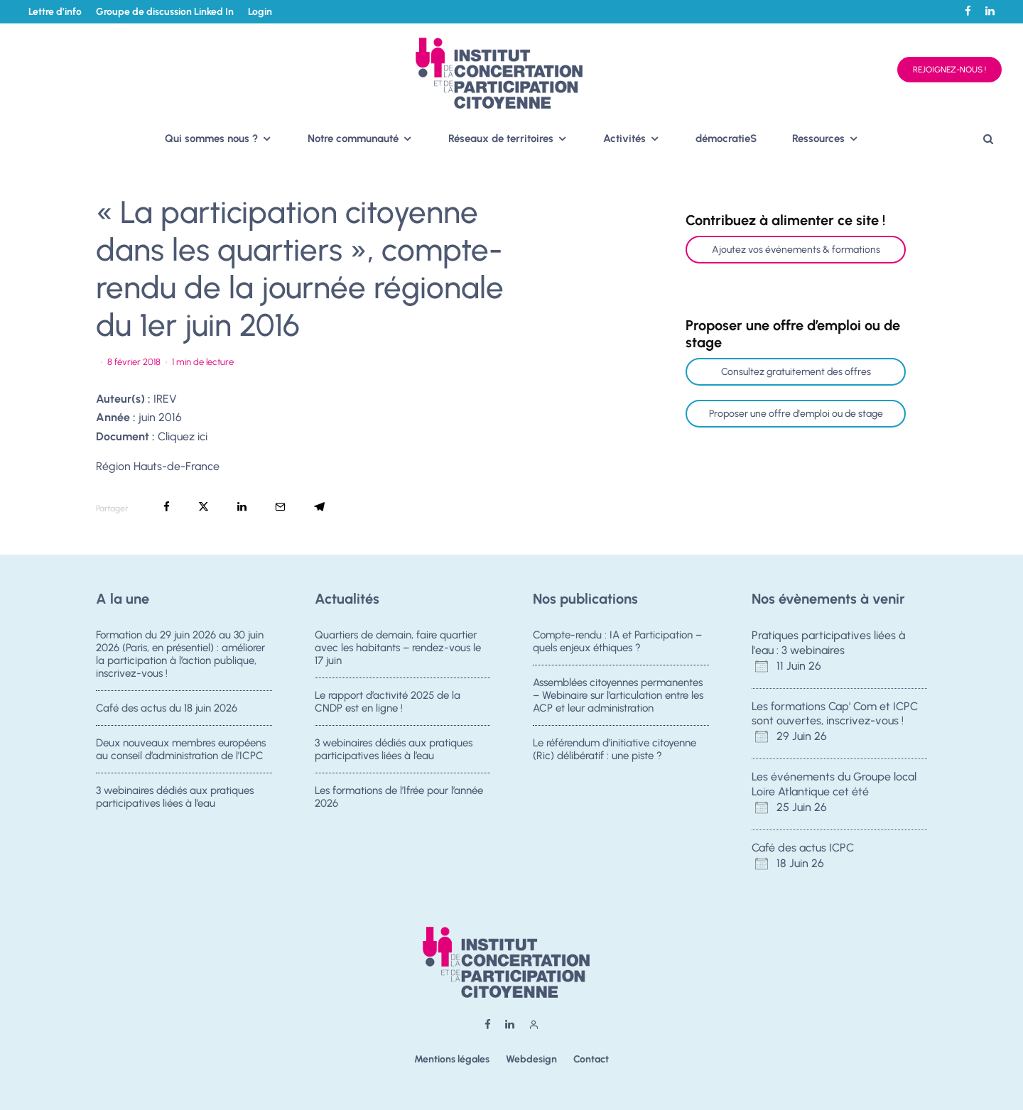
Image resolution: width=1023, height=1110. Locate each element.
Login (260, 12)
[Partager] (166, 506)
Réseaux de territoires (500, 138)
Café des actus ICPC (803, 847)
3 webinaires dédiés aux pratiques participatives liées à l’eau (175, 802)
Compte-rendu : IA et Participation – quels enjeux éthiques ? (617, 641)
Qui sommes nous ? (211, 138)
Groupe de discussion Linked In (165, 12)
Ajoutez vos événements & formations (796, 250)
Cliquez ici (182, 436)
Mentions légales (451, 1059)
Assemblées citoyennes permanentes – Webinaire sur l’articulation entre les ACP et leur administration (618, 695)
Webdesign (531, 1059)
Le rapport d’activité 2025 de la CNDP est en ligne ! (387, 701)
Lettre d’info (55, 12)
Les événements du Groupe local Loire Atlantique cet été (834, 784)
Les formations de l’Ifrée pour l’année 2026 (399, 802)
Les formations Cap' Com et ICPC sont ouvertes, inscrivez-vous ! (835, 714)
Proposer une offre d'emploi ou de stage (796, 414)
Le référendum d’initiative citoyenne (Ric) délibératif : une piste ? (614, 750)
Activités (624, 138)
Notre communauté (353, 138)
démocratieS (726, 138)
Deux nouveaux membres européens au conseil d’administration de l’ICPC (181, 750)
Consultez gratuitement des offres (796, 372)
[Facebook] (968, 11)
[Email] (280, 506)
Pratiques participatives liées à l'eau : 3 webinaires (828, 643)
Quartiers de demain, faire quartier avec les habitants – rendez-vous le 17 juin (398, 648)
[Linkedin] (990, 11)
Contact (591, 1059)
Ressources (818, 138)
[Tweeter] (203, 506)
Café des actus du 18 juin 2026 (166, 708)
